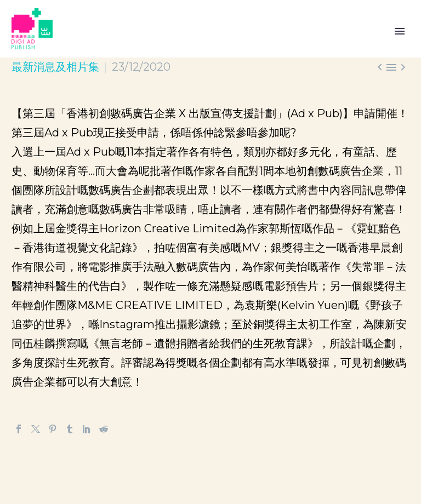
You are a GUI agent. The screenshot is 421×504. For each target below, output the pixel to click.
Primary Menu (400, 31)
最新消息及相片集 (55, 66)
